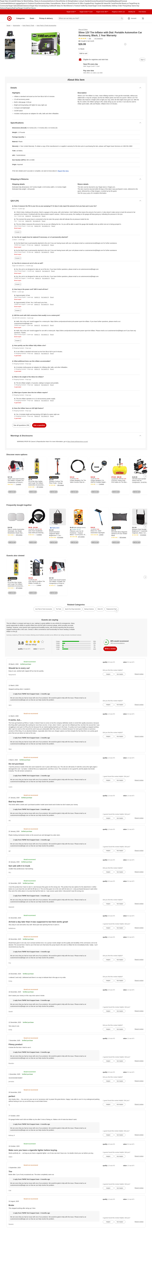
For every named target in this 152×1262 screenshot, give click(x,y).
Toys (36, 3)
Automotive (16, 25)
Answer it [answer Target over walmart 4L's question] (18, 284)
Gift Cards (111, 3)
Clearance (26, 6)
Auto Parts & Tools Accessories (46, 25)
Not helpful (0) (45, 245)
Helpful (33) (37, 226)
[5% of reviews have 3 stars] (76, 645)
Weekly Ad (110, 6)
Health (6, 3)
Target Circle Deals (99, 6)
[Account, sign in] (132, 18)
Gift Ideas (104, 3)
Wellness (11, 3)
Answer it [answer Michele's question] (18, 310)
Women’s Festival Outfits (76, 6)
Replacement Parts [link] (111, 609)
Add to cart (83, 53)
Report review (139, 674)
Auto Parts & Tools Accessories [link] (43, 609)
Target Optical (13, 6)
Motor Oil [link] (100, 609)
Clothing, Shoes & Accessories (38, 1)
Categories (21, 18)
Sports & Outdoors (28, 3)
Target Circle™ (71, 12)
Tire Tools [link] (58, 609)
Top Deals (88, 6)
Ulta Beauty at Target (125, 3)
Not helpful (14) (36, 216)
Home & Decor (55, 1)
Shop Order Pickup (120, 6)
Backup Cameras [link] (89, 609)
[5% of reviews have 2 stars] (76, 647)
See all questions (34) (21, 425)
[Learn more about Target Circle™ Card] (112, 65)
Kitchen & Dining (66, 1)
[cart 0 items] (143, 18)
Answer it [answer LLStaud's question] (18, 258)
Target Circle (23, 8)
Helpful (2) (37, 304)
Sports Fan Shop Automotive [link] (73, 609)
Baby (113, 1)
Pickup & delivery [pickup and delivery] (46, 18)
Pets (116, 3)
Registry (9, 8)
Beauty (117, 1)
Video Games (51, 3)
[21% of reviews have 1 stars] (76, 649)
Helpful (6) (28, 216)
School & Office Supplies (81, 3)
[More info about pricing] (125, 44)
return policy (87, 193)
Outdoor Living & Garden (81, 1)
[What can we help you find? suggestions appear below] (91, 18)
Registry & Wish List (118, 12)
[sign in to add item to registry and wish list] (142, 59)
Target (8, 25)
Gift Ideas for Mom (20, 1)
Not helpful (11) (46, 226)
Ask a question (39, 425)
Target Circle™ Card (86, 12)
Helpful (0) (37, 245)
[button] (33, 477)
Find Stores (31, 8)
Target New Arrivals (7, 1)
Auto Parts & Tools (28, 25)
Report (43, 216)
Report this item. (63, 171)
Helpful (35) (28, 221)
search (122, 18)
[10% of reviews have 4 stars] (76, 643)
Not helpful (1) (45, 334)
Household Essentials (104, 1)
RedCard (15, 8)
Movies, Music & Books (64, 3)
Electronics (42, 3)
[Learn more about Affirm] (112, 72)
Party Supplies (95, 3)
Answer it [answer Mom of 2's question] (18, 232)
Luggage (18, 3)
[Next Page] (145, 476)
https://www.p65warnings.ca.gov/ (77, 441)
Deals (20, 6)
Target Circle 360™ (102, 12)
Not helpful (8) (36, 221)
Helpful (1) (37, 297)
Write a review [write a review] (110, 649)
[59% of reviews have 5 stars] (76, 641)
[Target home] (9, 18)
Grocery (93, 1)
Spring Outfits (49, 6)
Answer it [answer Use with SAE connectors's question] (18, 340)
